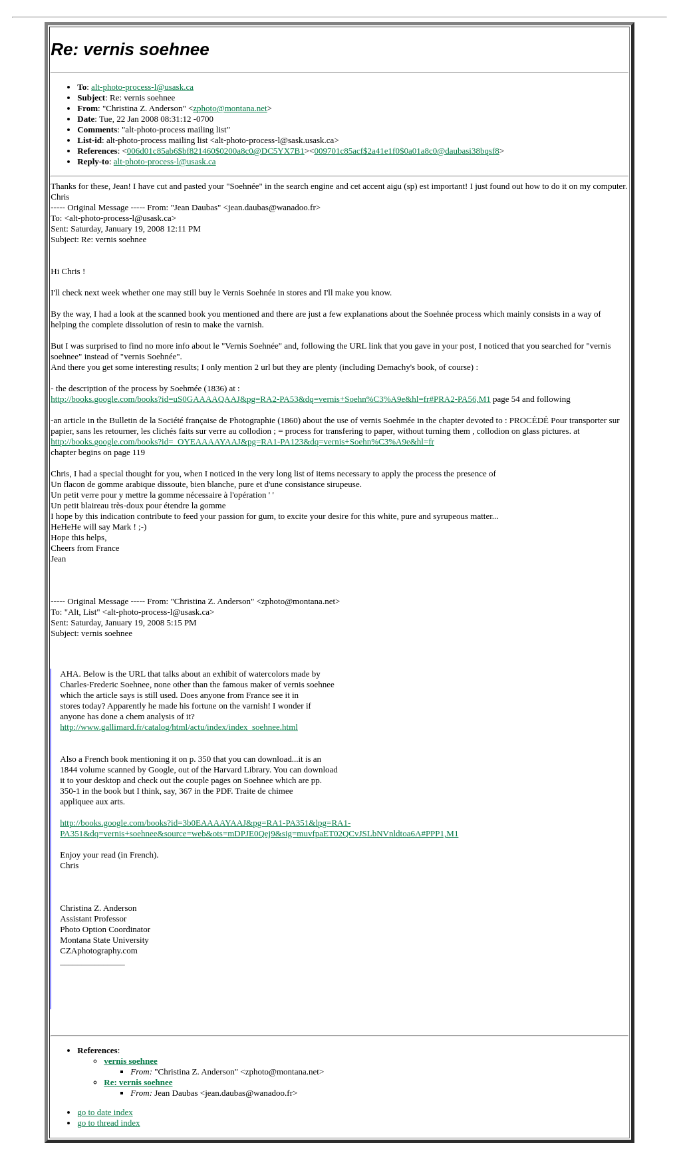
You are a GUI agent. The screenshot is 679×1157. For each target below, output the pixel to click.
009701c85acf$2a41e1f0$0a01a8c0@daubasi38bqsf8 (406, 151)
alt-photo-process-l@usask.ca (142, 87)
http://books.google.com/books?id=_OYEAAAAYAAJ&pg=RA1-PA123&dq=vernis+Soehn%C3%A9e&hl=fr (242, 441)
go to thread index (108, 1125)
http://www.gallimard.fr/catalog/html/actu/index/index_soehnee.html (179, 727)
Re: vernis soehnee (138, 1084)
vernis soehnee (131, 1063)
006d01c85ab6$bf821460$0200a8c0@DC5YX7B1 (216, 151)
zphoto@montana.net (230, 108)
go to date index (104, 1114)
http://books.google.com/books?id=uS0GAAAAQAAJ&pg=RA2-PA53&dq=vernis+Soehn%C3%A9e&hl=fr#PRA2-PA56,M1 (271, 399)
